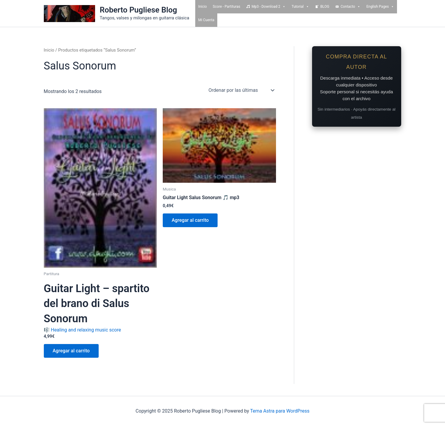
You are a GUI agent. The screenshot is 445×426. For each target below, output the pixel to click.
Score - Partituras (226, 6)
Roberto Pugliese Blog (138, 9)
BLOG (324, 6)
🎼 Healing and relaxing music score (100, 307)
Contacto (351, 6)
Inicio (202, 6)
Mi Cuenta (206, 20)
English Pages (380, 6)
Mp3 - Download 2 (269, 6)
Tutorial (300, 6)
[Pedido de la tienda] (241, 90)
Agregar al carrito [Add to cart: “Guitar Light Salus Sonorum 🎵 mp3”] (190, 220)
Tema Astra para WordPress (279, 411)
